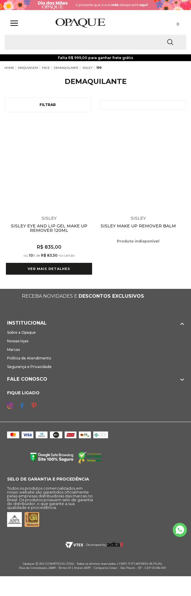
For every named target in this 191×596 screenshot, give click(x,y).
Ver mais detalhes (49, 269)
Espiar (88, 124)
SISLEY (87, 68)
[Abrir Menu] (14, 23)
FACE (46, 68)
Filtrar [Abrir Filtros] (48, 104)
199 (99, 68)
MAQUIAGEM (28, 68)
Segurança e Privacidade (29, 366)
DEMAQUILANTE (66, 68)
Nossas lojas (17, 341)
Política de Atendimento (29, 358)
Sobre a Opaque (21, 332)
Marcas (13, 349)
